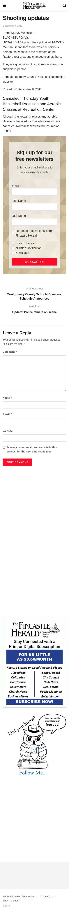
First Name (19, 200)
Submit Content (11, 900)
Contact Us (47, 896)
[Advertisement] (34, 504)
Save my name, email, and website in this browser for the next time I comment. (31, 449)
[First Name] (34, 207)
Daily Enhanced (25, 243)
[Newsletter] (13, 253)
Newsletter (22, 252)
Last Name (19, 215)
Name (7, 398)
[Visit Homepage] (34, 5)
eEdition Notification (28, 248)
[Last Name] (34, 222)
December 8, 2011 (12, 25)
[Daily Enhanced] (13, 243)
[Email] (34, 192)
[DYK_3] (34, 744)
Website (8, 431)
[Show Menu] (4, 5)
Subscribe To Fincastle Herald (18, 896)
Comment (10, 352)
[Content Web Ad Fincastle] (34, 662)
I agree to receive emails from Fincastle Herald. (34, 233)
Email (15, 185)
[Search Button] (64, 5)
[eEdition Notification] (13, 248)
